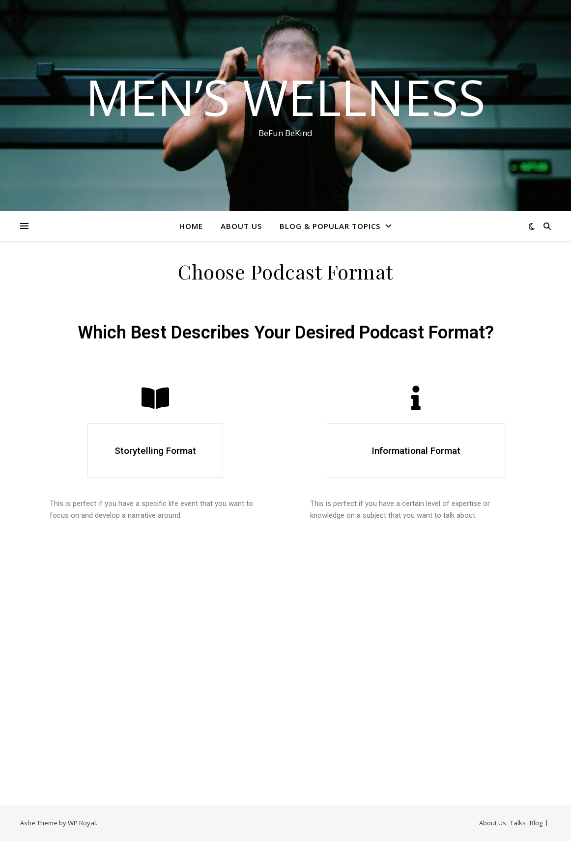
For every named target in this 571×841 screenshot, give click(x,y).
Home (191, 226)
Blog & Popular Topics (330, 226)
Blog (536, 822)
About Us (241, 226)
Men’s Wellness (285, 96)
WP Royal (82, 822)
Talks (518, 822)
